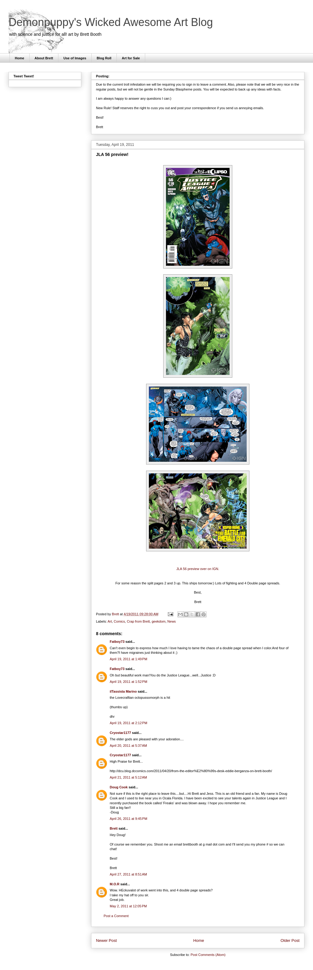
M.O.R (115, 884)
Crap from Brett (138, 621)
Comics (119, 621)
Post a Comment (116, 916)
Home (19, 58)
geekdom (158, 621)
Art (110, 621)
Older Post (290, 940)
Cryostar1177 (120, 733)
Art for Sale (131, 58)
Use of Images (75, 58)
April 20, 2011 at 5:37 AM (128, 745)
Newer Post (106, 940)
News (172, 621)
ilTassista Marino (123, 691)
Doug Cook (119, 787)
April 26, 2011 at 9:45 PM (128, 818)
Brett (114, 828)
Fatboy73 (117, 641)
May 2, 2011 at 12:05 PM (128, 906)
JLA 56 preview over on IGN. (197, 569)
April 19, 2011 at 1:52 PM (128, 681)
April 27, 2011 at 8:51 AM (128, 874)
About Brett (44, 58)
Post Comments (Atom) (207, 955)
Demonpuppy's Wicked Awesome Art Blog (111, 22)
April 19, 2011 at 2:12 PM (128, 723)
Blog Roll (104, 58)
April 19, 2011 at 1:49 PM (128, 659)
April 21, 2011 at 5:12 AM (128, 777)
